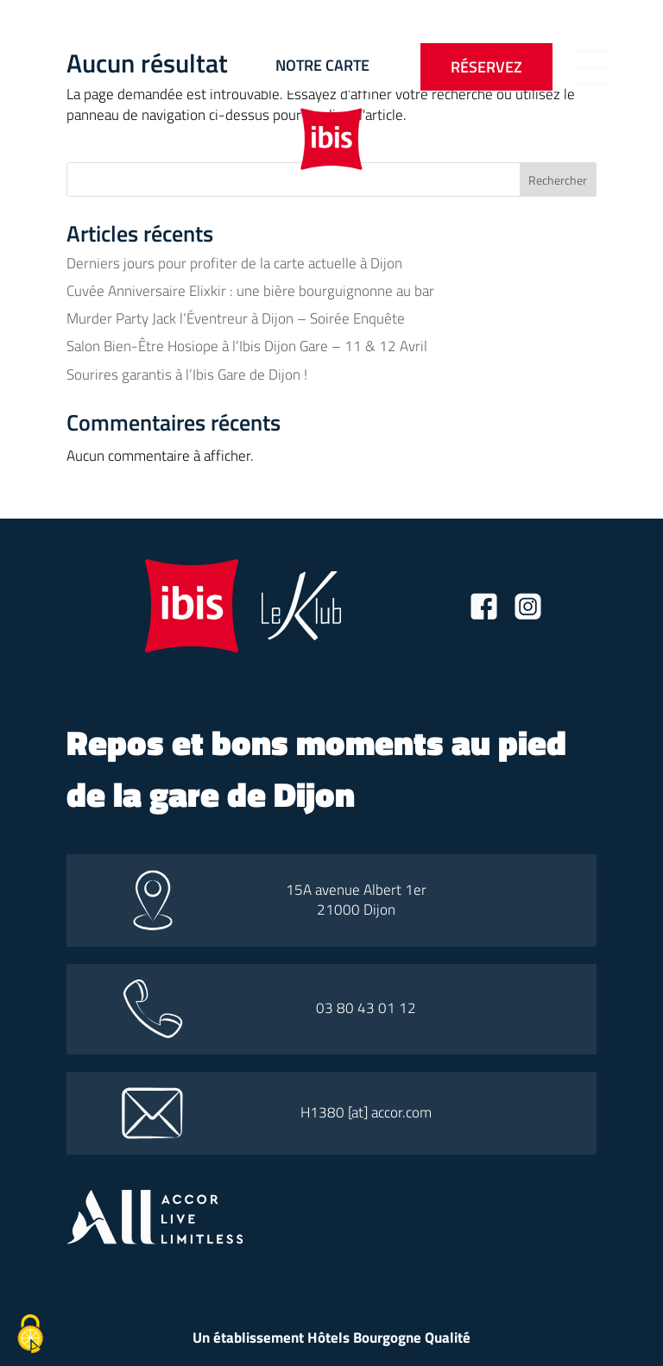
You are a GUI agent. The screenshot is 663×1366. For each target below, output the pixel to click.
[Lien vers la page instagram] (528, 609)
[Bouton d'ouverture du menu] (591, 67)
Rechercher (557, 180)
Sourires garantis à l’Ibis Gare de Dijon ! (186, 374)
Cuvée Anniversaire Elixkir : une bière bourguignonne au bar (250, 291)
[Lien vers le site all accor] (154, 1239)
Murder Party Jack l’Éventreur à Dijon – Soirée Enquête (235, 318)
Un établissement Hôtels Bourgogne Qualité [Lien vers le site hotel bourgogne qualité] (331, 1337)
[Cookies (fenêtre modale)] (30, 1336)
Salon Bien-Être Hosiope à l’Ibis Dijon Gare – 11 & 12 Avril (246, 346)
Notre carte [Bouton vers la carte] (322, 65)
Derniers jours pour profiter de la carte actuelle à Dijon (234, 263)
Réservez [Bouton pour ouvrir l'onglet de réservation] (486, 67)
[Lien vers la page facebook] (483, 609)
